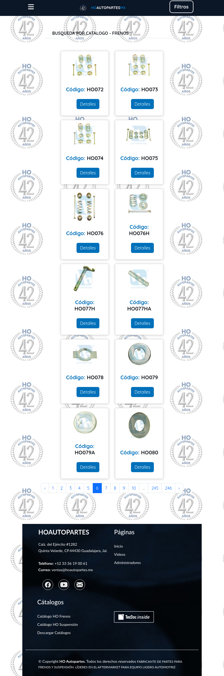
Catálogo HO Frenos (53, 616)
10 (134, 488)
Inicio (118, 546)
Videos (119, 554)
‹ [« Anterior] (44, 488)
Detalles (88, 104)
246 (168, 488)
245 (154, 488)
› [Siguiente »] (179, 488)
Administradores (127, 562)
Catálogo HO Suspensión (57, 624)
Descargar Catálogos (54, 632)
